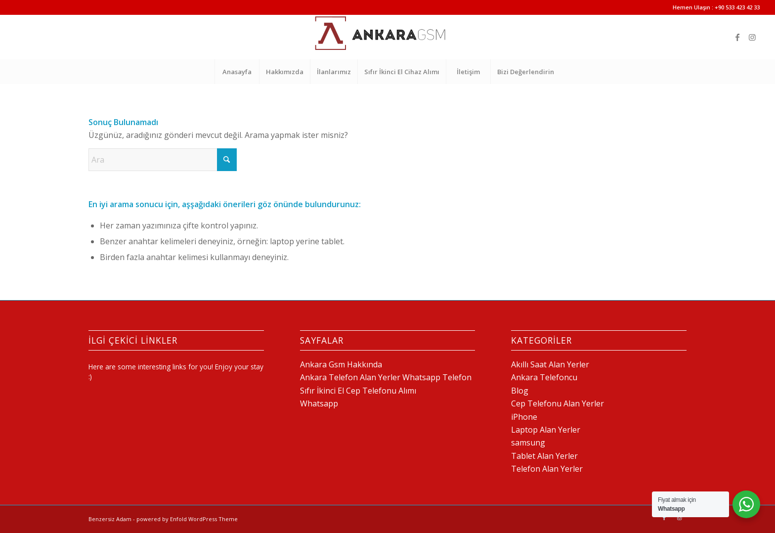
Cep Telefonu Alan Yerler (557, 403)
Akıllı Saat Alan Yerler (550, 364)
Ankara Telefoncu (544, 377)
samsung (528, 442)
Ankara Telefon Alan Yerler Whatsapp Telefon (386, 377)
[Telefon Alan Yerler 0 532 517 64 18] (387, 37)
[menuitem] (237, 71)
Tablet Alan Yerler (544, 455)
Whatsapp (319, 403)
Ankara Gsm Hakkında (341, 364)
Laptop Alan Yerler (545, 429)
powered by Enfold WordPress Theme (187, 519)
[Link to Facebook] (737, 37)
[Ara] (162, 159)
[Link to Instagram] (752, 37)
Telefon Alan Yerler (547, 468)
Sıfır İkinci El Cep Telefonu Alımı (358, 390)
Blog (519, 390)
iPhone (524, 416)
